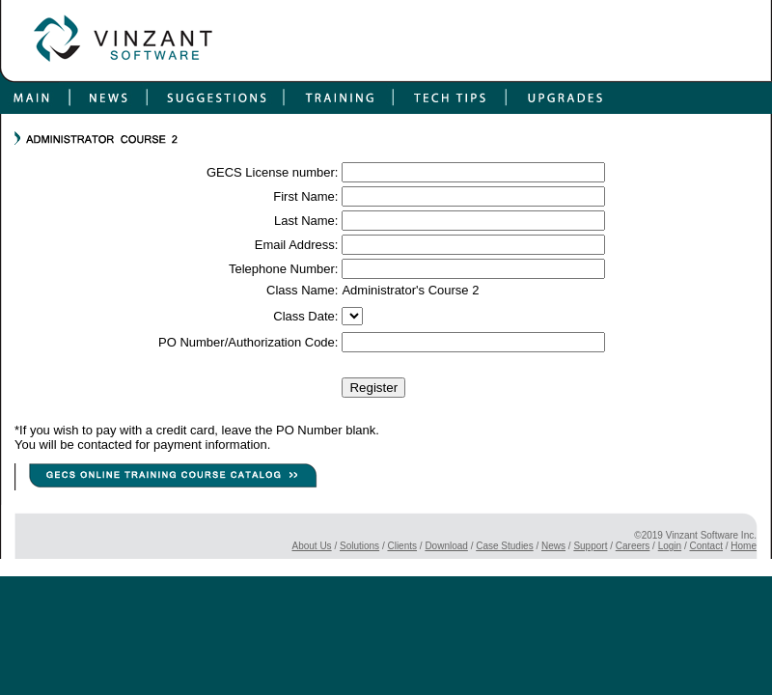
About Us (311, 546)
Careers (633, 546)
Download (446, 546)
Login (669, 546)
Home (744, 546)
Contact (706, 546)
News (553, 546)
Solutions (359, 546)
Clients (402, 546)
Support (590, 546)
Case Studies (504, 546)
